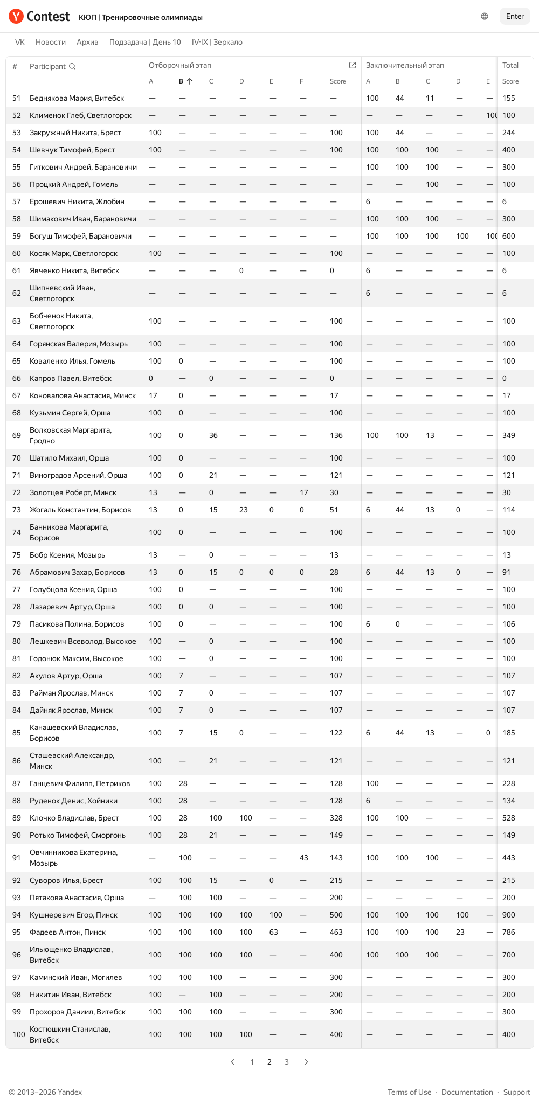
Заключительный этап (410, 65)
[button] (53, 66)
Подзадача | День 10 (145, 42)
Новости (51, 42)
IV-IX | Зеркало (217, 42)
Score (515, 81)
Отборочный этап (185, 65)
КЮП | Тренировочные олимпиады (141, 17)
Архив (88, 42)
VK (20, 42)
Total (515, 65)
